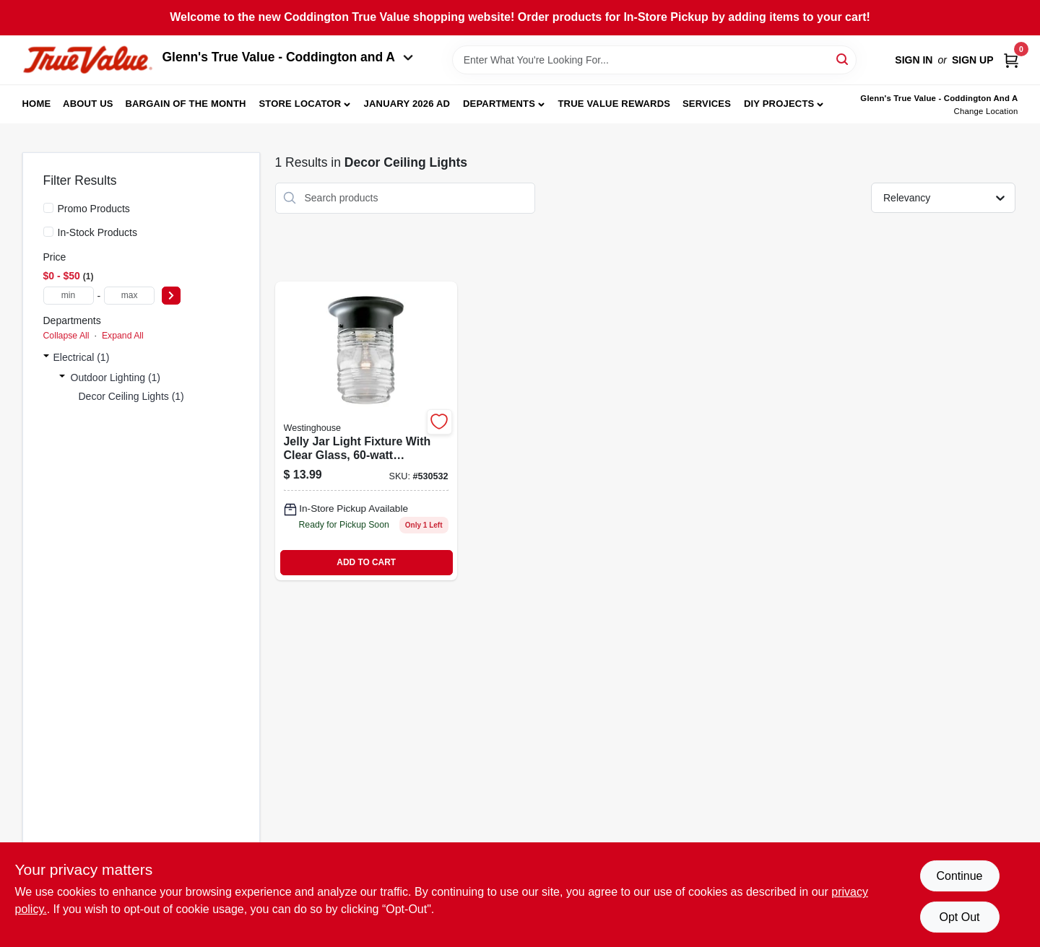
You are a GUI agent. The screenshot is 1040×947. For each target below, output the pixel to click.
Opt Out (959, 917)
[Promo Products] (48, 208)
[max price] (129, 296)
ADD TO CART (366, 562)
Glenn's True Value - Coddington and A (288, 57)
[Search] (843, 59)
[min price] (68, 296)
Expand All (123, 336)
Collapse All (66, 336)
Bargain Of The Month (185, 103)
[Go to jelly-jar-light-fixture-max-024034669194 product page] (366, 431)
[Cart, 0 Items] (1011, 59)
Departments (499, 103)
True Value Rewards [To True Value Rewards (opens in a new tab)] (614, 103)
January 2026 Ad (407, 103)
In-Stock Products (98, 232)
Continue (959, 876)
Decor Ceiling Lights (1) (131, 396)
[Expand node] (46, 357)
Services (706, 103)
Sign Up (973, 60)
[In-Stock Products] (48, 232)
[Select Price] (171, 296)
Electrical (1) (81, 357)
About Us (88, 103)
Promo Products (94, 208)
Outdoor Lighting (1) (116, 377)
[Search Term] (654, 59)
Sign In (913, 60)
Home (36, 103)
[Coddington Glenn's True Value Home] (87, 60)
